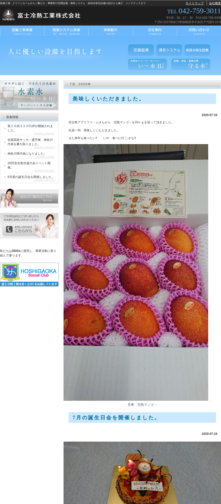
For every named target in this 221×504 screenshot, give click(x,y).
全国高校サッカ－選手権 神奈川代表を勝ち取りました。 (30, 142)
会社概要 (215, 3)
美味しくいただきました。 (109, 99)
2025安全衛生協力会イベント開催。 (29, 165)
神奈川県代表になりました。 (27, 153)
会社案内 (155, 31)
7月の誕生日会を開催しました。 (116, 417)
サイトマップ (195, 3)
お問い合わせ (199, 31)
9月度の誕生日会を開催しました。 (31, 177)
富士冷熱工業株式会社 (43, 15)
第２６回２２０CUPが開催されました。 (30, 128)
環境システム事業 (66, 31)
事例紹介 (110, 31)
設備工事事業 (22, 31)
